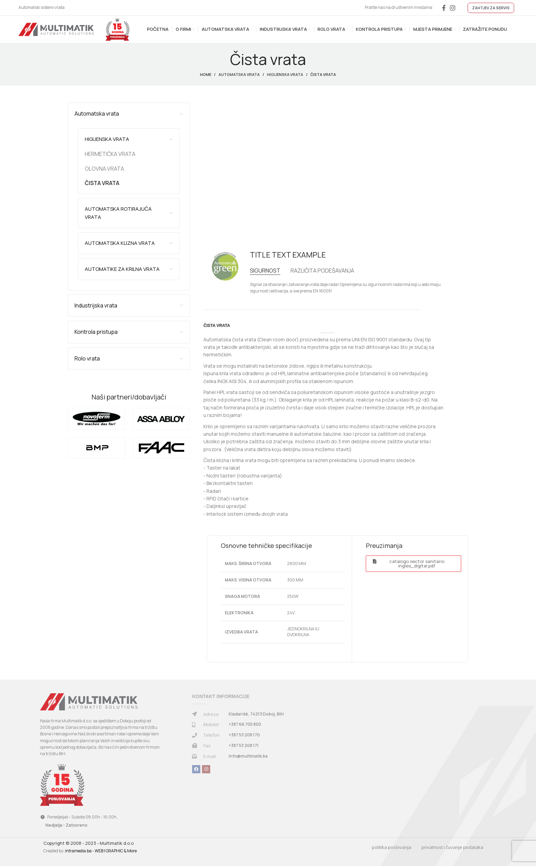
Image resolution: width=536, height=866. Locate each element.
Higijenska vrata (285, 74)
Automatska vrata (239, 74)
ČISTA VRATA (102, 183)
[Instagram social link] (452, 8)
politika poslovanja (391, 847)
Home (205, 74)
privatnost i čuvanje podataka (452, 847)
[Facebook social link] (444, 8)
